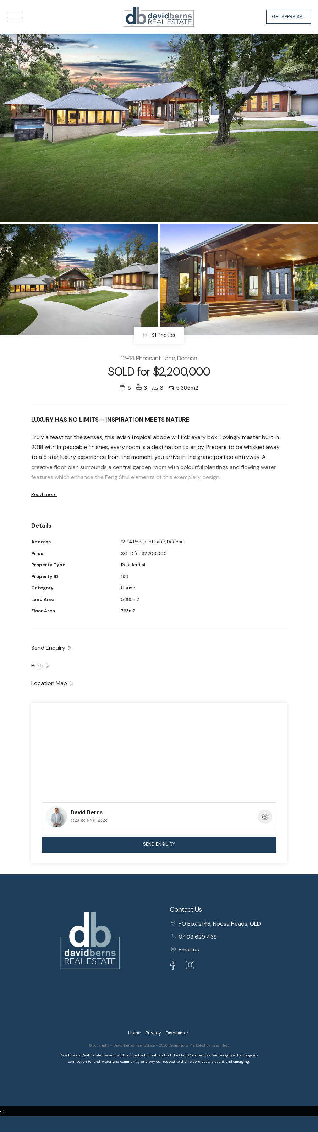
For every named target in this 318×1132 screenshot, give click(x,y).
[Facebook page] (174, 966)
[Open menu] (14, 17)
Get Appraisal (288, 16)
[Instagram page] (190, 966)
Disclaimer (177, 1033)
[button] (40, 665)
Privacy (153, 1033)
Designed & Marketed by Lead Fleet (199, 1045)
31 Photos (159, 335)
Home (134, 1033)
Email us (189, 949)
